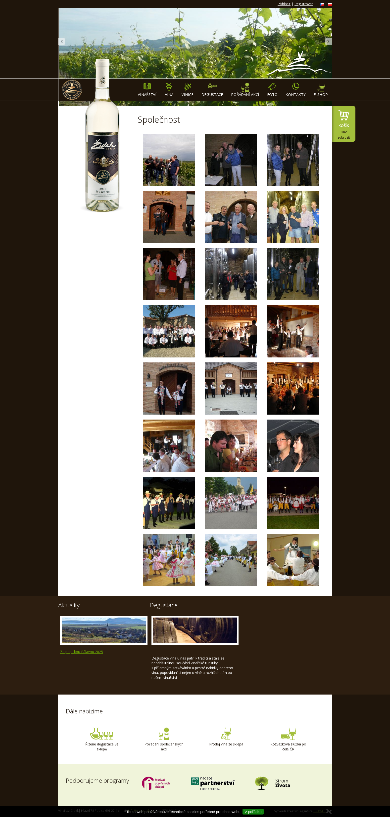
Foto (272, 90)
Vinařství (147, 90)
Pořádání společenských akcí (164, 739)
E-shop (321, 90)
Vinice (188, 90)
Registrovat (303, 3)
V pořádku (252, 812)
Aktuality (69, 605)
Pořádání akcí (245, 90)
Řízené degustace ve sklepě (102, 739)
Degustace (212, 90)
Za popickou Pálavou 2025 (81, 651)
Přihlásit (284, 3)
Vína (169, 90)
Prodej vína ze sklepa (226, 737)
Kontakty (296, 90)
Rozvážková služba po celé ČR (288, 739)
